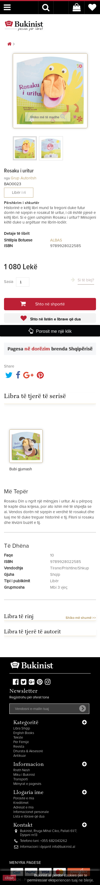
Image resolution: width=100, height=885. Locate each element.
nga (7, 178)
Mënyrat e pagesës (27, 784)
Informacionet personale (31, 812)
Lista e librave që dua (29, 816)
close (9, 878)
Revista (18, 746)
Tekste (18, 737)
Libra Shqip (21, 728)
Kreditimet (21, 803)
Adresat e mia (23, 807)
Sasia (8, 282)
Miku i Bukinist (24, 775)
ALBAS (56, 240)
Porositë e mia (23, 798)
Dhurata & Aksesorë (28, 751)
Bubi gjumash (20, 469)
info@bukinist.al (63, 847)
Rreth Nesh (21, 770)
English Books (23, 733)
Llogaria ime (28, 793)
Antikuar (19, 756)
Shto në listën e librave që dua (55, 319)
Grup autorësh (23, 178)
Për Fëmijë (21, 742)
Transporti (20, 779)
